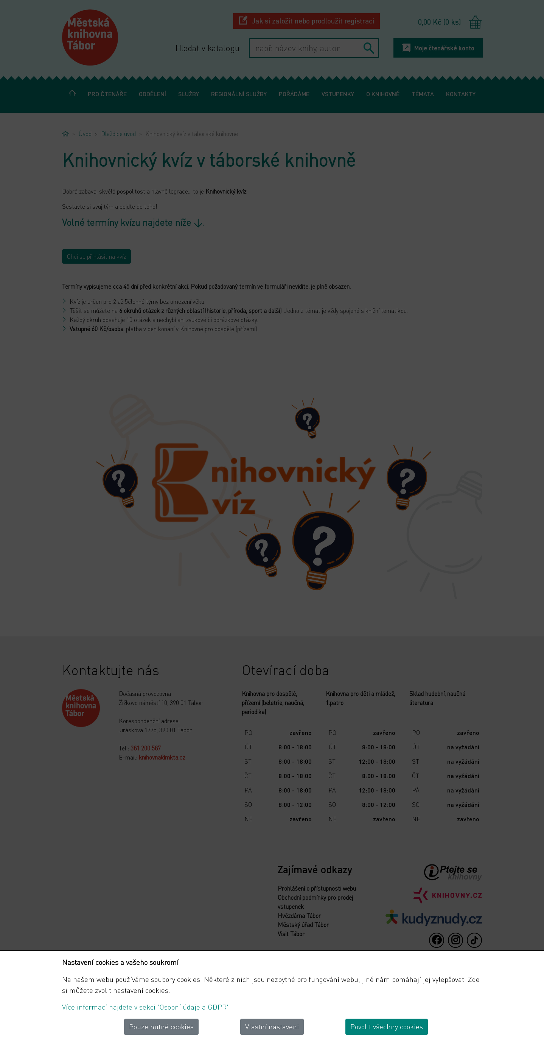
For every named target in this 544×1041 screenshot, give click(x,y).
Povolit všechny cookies (386, 1026)
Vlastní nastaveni (272, 1026)
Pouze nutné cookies (161, 1026)
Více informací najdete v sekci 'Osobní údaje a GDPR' (145, 1006)
